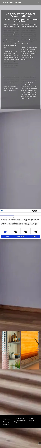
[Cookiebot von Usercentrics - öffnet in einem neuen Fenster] (32, 211)
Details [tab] (20, 213)
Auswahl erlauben (20, 236)
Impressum (31, 418)
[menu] (38, 2)
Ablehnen (7, 236)
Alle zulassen (33, 236)
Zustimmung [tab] (7, 213)
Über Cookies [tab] (34, 213)
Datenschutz (31, 420)
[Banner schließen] (39, 210)
